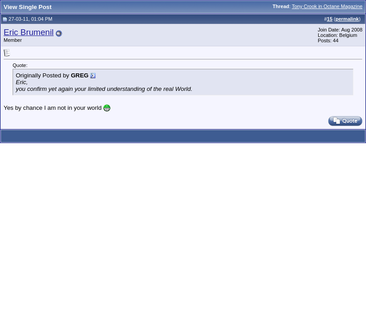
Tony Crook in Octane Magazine (327, 6)
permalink (347, 19)
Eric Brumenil (29, 32)
